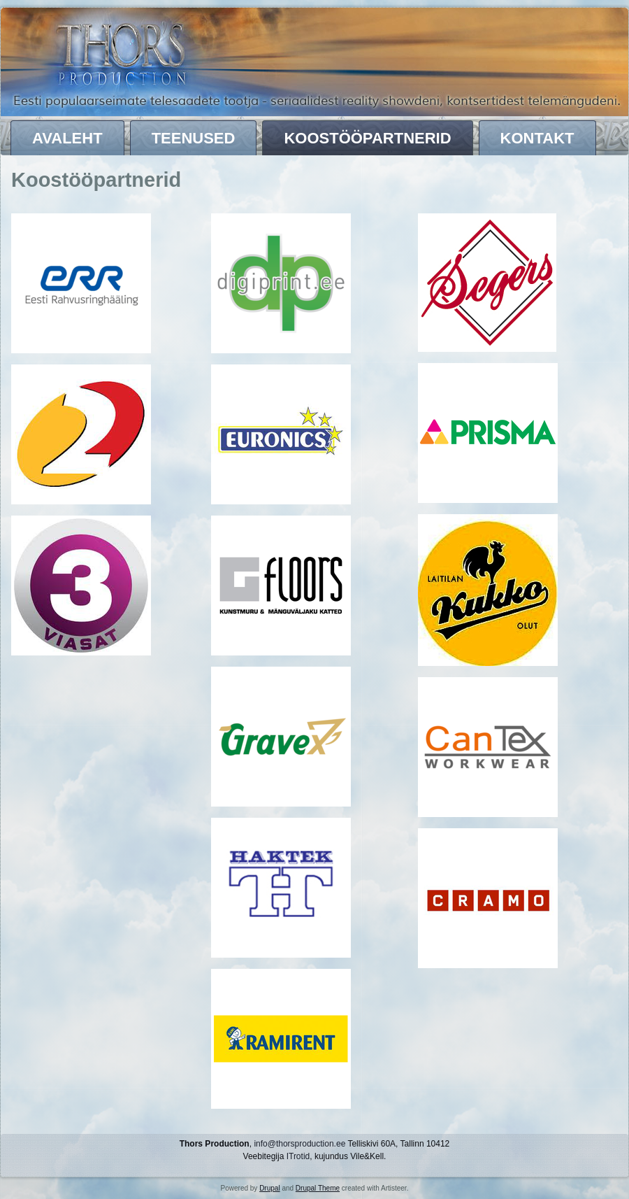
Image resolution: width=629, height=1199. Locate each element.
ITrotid (298, 1156)
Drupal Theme (318, 1188)
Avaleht (67, 138)
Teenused (194, 138)
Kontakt (537, 138)
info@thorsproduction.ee (299, 1144)
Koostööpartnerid (367, 138)
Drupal (269, 1188)
